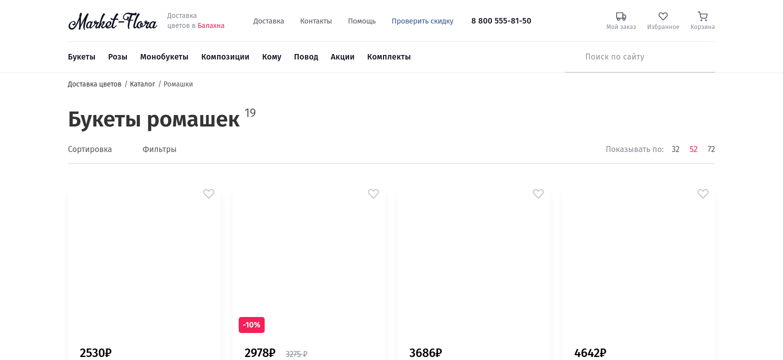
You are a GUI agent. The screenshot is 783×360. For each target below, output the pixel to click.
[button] (209, 194)
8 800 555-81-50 (501, 21)
